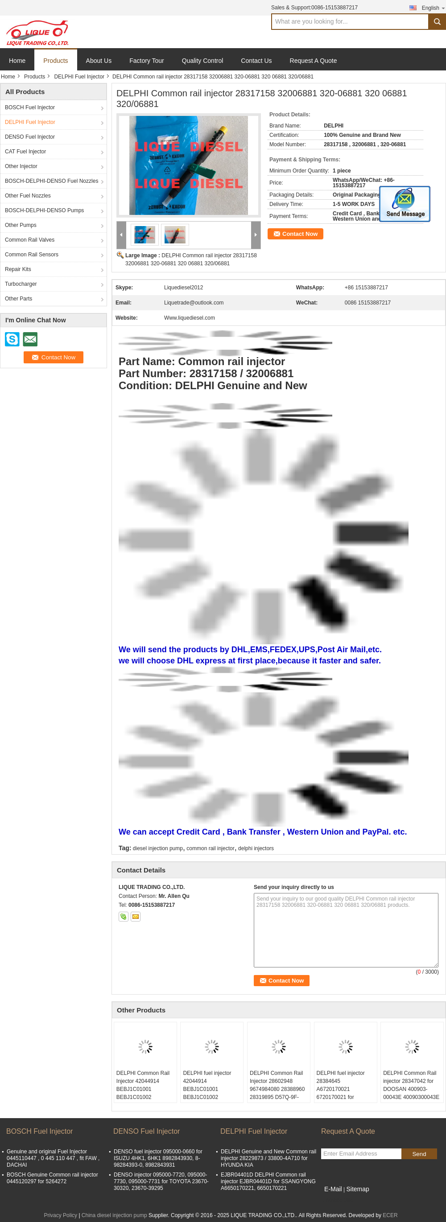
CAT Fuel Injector (25, 151)
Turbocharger (21, 284)
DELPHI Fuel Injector (79, 77)
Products (55, 60)
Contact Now (300, 233)
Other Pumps (21, 225)
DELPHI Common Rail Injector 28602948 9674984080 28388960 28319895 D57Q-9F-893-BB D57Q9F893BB (278, 1089)
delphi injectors (256, 848)
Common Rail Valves (29, 240)
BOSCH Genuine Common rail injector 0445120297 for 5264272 (52, 1178)
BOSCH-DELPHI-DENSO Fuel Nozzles (51, 181)
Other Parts (18, 299)
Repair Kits (18, 269)
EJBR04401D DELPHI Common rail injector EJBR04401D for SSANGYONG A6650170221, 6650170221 (268, 1181)
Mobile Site (337, 1200)
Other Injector (21, 166)
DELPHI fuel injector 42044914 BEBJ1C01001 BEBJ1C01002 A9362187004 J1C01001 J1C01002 (208, 1093)
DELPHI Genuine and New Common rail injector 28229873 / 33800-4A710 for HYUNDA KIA (268, 1158)
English (434, 7)
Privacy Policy (60, 1215)
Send (419, 1154)
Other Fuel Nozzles (28, 196)
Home (17, 60)
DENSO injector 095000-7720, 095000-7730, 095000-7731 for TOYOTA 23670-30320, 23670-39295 (161, 1181)
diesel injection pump (158, 848)
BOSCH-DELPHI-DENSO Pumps (44, 210)
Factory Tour (146, 60)
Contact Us (256, 60)
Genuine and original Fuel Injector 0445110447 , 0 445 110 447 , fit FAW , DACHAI (53, 1158)
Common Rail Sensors (31, 254)
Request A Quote (313, 60)
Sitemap (357, 1189)
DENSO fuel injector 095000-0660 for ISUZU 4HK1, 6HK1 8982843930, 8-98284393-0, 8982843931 (158, 1158)
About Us (99, 60)
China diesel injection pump (114, 1215)
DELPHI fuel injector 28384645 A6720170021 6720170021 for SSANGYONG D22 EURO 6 (341, 1093)
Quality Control (202, 60)
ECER (390, 1215)
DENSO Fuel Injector (30, 137)
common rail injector (210, 848)
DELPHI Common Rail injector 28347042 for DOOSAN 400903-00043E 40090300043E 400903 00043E (411, 1089)
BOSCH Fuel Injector (30, 107)
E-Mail (333, 1189)
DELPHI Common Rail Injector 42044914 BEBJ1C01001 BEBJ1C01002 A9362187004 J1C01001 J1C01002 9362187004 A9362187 (144, 1097)
